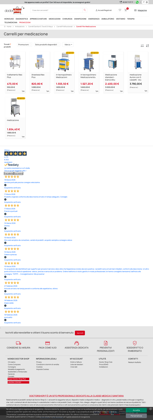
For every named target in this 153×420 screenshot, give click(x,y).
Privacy (117, 414)
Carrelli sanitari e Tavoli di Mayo (40, 26)
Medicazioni (54, 19)
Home (7, 26)
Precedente (8, 173)
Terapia (131, 19)
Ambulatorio (107, 19)
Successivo (18, 173)
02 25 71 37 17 (128, 2)
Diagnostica (22, 19)
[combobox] (143, 2)
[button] (147, 2)
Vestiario (120, 19)
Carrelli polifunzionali (64, 26)
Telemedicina (10, 22)
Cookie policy (105, 414)
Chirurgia (67, 19)
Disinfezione (80, 19)
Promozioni (25, 22)
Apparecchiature (38, 19)
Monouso (9, 19)
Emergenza (94, 19)
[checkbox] (30, 44)
